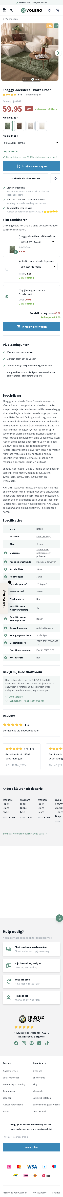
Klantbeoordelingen (13, 1104)
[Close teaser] (9, 582)
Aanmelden (31, 1147)
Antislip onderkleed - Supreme (36, 261)
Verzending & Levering (14, 1084)
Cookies (56, 1192)
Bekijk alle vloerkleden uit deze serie (25, 833)
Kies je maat (10, 135)
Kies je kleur (10, 117)
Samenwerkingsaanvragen (46, 1104)
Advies (6, 1111)
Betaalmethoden (11, 1077)
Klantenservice (10, 1070)
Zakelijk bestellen (42, 1097)
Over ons (37, 1070)
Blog (35, 1084)
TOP (59, 918)
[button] (4, 598)
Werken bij (38, 1091)
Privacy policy (40, 1192)
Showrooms (39, 1077)
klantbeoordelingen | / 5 (31, 1024)
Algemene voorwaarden (15, 1192)
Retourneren (9, 1091)
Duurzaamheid (40, 1111)
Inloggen (7, 1097)
